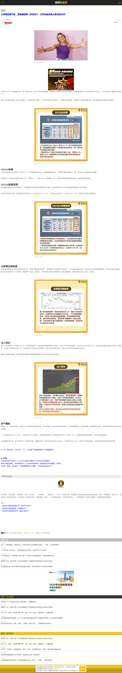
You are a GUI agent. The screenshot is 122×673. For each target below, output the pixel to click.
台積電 (11, 533)
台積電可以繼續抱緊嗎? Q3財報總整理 (40, 450)
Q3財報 (44, 533)
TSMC (33, 533)
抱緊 (48, 533)
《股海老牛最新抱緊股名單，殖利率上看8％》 (17, 506)
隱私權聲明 (56, 668)
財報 (7, 533)
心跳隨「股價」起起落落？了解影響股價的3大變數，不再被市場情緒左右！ (27, 466)
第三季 (26, 533)
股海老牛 (8, 23)
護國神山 (38, 533)
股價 (15, 533)
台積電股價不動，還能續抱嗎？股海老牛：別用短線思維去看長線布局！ (34, 14)
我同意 (82, 669)
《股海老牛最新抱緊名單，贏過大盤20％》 (15, 511)
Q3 (29, 533)
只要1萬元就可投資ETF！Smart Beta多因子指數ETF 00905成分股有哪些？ (26, 461)
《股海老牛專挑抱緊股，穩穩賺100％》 (14, 508)
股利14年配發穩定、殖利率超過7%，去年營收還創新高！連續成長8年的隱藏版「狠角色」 (32, 463)
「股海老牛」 (10, 450)
